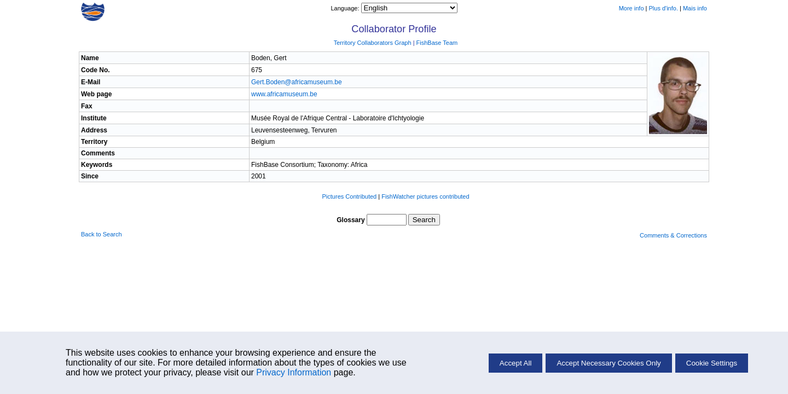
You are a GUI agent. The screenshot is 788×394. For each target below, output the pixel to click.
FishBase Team (437, 42)
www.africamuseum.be (284, 94)
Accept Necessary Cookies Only (608, 363)
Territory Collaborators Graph (373, 42)
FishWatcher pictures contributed (425, 196)
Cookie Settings (711, 363)
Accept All (516, 363)
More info (631, 8)
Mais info (695, 8)
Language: (346, 8)
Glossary (350, 220)
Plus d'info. (663, 8)
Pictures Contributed (349, 196)
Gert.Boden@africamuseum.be (296, 82)
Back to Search (101, 234)
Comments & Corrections (673, 235)
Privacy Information (293, 372)
